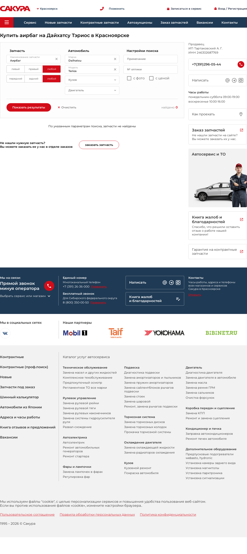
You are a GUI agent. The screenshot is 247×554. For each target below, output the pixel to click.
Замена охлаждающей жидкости (149, 447)
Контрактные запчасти (99, 22)
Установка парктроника (204, 473)
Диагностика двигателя (204, 372)
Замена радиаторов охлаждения (149, 452)
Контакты (229, 22)
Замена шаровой (137, 401)
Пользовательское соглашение (27, 515)
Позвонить (99, 286)
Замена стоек (134, 396)
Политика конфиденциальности (168, 515)
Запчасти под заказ (17, 387)
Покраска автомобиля (141, 473)
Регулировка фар (76, 477)
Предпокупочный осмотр (82, 382)
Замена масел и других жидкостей (90, 372)
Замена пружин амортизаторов (148, 382)
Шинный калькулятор (19, 397)
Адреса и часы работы (20, 417)
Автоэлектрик (74, 442)
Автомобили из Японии (21, 407)
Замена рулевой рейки (81, 403)
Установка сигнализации (205, 478)
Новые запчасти (58, 22)
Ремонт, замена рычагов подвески (151, 406)
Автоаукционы (139, 22)
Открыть (194, 294)
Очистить (66, 107)
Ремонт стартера (76, 456)
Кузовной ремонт (137, 468)
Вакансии (205, 22)
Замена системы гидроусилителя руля (89, 420)
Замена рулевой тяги (79, 408)
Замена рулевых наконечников (87, 413)
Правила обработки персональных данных (97, 515)
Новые (6, 377)
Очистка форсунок (200, 398)
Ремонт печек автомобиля (206, 439)
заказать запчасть (99, 145)
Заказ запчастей (174, 22)
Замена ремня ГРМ (200, 387)
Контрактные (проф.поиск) (24, 367)
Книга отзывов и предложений (27, 427)
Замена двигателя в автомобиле (211, 377)
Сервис (30, 22)
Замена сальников (200, 393)
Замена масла (196, 382)
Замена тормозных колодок (145, 427)
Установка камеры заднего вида (210, 463)
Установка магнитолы (202, 468)
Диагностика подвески (142, 372)
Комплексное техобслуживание (87, 377)
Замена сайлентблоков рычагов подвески (149, 389)
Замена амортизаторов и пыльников (152, 377)
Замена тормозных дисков (144, 422)
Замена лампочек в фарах (83, 472)
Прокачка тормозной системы (147, 432)
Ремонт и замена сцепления (208, 418)
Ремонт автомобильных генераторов (81, 449)
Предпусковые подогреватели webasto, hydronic (210, 456)
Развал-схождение (77, 427)
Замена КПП (195, 413)
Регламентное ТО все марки (85, 387)
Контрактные (12, 357)
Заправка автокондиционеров (209, 434)
